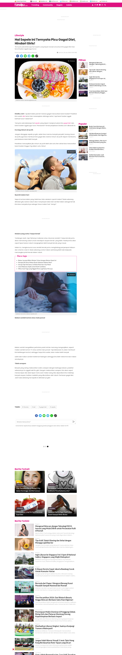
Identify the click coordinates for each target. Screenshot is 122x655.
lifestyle (20, 484)
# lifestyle (25, 407)
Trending (35, 5)
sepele (37, 123)
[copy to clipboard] (37, 56)
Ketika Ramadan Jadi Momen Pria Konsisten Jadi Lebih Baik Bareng (96, 155)
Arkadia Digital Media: (21, 1)
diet (23, 116)
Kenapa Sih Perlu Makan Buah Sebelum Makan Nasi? (35, 262)
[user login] (93, 5)
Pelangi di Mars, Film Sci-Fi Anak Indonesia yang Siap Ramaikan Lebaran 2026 (98, 141)
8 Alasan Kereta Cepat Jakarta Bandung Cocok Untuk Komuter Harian (97, 84)
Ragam (60, 5)
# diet (34, 407)
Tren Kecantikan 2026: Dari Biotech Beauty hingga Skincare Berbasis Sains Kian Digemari (54, 598)
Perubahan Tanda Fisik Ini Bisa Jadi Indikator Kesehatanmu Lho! (61, 489)
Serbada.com (104, 1)
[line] (25, 56)
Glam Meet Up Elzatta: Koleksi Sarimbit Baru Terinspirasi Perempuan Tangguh (97, 148)
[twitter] (21, 56)
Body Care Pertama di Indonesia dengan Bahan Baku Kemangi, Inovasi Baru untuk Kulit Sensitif (97, 127)
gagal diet (67, 123)
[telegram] (29, 56)
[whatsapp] (33, 56)
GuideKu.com (85, 1)
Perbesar (71, 61)
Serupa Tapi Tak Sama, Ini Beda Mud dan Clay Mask (34, 264)
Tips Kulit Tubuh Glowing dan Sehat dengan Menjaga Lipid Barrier (53, 541)
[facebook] (18, 56)
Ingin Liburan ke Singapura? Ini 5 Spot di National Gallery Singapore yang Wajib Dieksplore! (55, 556)
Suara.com (34, 1)
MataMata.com (44, 1)
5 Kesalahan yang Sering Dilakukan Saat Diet (29, 513)
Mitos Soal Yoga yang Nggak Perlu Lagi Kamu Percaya (35, 269)
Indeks (69, 5)
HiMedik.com (95, 1)
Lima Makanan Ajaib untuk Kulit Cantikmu (32, 266)
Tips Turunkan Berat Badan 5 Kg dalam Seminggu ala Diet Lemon (28, 489)
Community (48, 5)
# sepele (53, 407)
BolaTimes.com (54, 1)
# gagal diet (43, 407)
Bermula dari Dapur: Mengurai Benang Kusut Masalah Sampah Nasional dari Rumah (54, 584)
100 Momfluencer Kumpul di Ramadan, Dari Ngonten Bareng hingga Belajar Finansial (98, 134)
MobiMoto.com (74, 1)
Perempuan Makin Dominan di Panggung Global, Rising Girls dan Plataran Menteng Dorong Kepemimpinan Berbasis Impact (55, 614)
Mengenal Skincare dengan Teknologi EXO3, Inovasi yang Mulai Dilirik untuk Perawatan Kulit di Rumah (55, 528)
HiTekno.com (65, 1)
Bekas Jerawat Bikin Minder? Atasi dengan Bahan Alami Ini (37, 260)
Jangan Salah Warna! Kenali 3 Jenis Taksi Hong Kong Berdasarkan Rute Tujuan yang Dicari (54, 641)
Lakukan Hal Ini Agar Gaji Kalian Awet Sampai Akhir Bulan (60, 513)
